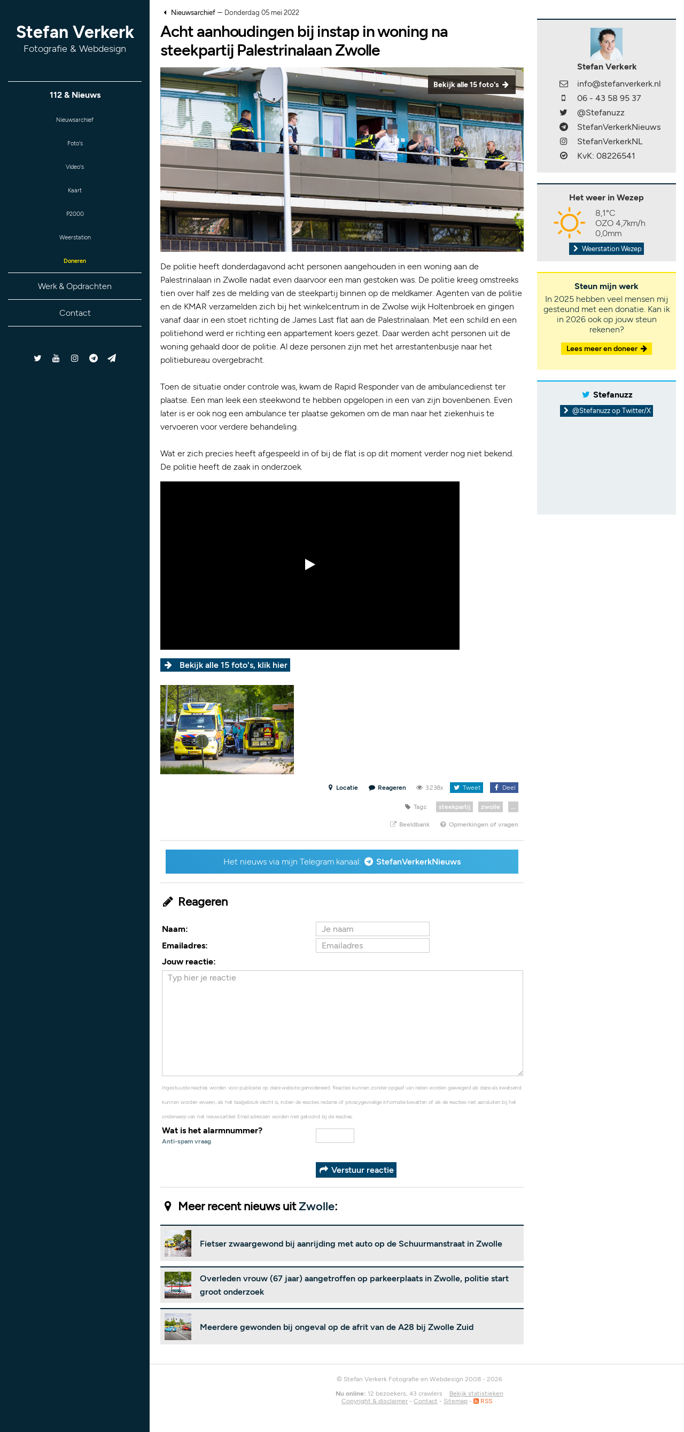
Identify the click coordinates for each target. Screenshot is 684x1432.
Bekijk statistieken (476, 1393)
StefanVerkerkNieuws (418, 862)
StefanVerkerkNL (609, 141)
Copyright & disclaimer (374, 1401)
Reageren (387, 787)
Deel (504, 787)
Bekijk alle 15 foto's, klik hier (233, 665)
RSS (482, 1401)
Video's (75, 173)
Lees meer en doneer (607, 348)
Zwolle (317, 1206)
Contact (75, 331)
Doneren (74, 278)
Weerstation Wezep (606, 249)
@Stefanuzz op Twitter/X (606, 411)
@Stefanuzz (601, 112)
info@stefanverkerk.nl (619, 84)
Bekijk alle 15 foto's (471, 84)
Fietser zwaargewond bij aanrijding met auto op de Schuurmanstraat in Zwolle (351, 1244)
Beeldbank (409, 824)
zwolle (490, 807)
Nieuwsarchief (75, 121)
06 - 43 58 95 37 (609, 98)
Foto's (75, 147)
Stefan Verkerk (75, 38)
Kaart (74, 199)
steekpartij (454, 807)
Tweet (466, 787)
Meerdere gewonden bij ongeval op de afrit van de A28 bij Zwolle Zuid (336, 1327)
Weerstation (75, 252)
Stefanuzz (613, 395)
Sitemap (456, 1401)
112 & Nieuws (75, 95)
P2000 (75, 226)
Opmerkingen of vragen (478, 824)
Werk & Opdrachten (75, 305)
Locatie (342, 787)
